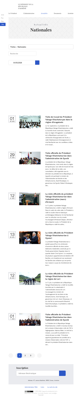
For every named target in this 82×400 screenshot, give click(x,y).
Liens (42, 387)
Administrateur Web (31, 387)
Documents (57, 13)
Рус (2, 18)
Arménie (70, 13)
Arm (2, 15)
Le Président (13, 13)
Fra (3, 24)
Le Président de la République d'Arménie (25, 6)
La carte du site (52, 387)
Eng (2, 21)
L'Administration (28, 13)
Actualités (44, 13)
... (11, 63)
